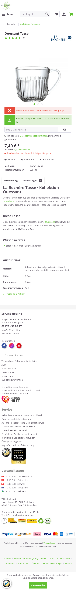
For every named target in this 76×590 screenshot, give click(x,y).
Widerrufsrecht (9, 368)
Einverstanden (38, 585)
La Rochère (8, 201)
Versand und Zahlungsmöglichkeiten (19, 361)
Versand (10, 512)
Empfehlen (47, 159)
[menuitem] (8, 14)
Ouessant (50, 221)
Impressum (7, 376)
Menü (8, 14)
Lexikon (68, 563)
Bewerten (27, 159)
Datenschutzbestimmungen (34, 135)
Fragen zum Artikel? (14, 293)
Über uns (36, 563)
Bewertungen (32, 180)
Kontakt (7, 558)
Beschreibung (11, 180)
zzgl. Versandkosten (22, 149)
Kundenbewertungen (12, 379)
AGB (3, 364)
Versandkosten (50, 543)
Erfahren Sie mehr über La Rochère (23, 245)
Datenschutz (7, 372)
